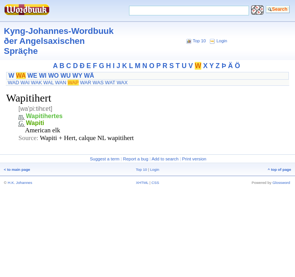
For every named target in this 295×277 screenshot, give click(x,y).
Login (222, 40)
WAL (48, 82)
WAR (85, 82)
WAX (122, 82)
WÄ (89, 75)
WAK (36, 82)
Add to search (165, 159)
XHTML (142, 182)
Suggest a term (104, 159)
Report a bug (135, 159)
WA (21, 75)
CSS (155, 182)
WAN (60, 82)
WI (42, 75)
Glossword (281, 182)
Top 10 (199, 40)
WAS (98, 82)
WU (65, 75)
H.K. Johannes (20, 182)
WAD (13, 82)
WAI (25, 82)
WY (77, 75)
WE (32, 75)
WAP (73, 82)
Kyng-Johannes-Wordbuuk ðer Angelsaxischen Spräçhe (59, 41)
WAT (110, 82)
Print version (194, 159)
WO (53, 75)
